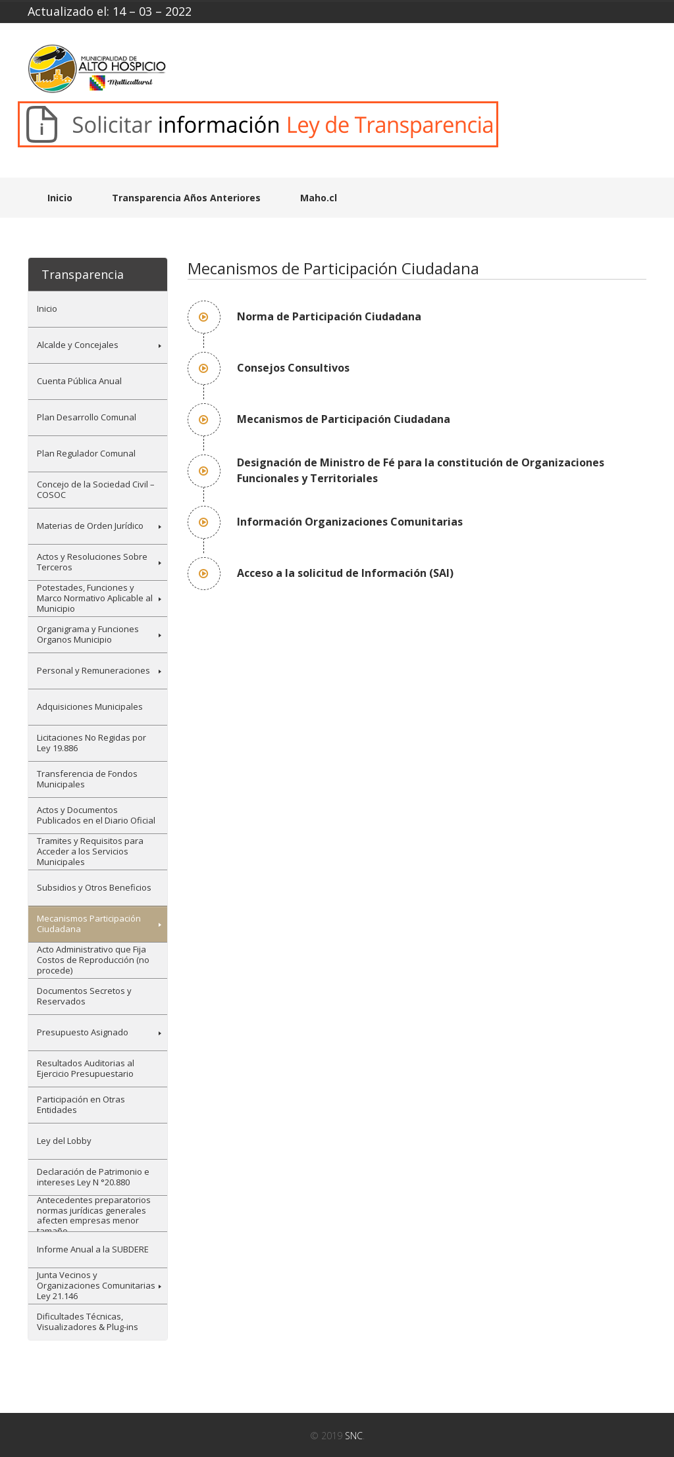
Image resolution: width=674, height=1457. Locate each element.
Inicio (59, 197)
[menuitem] (97, 309)
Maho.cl (318, 197)
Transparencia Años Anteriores (186, 197)
